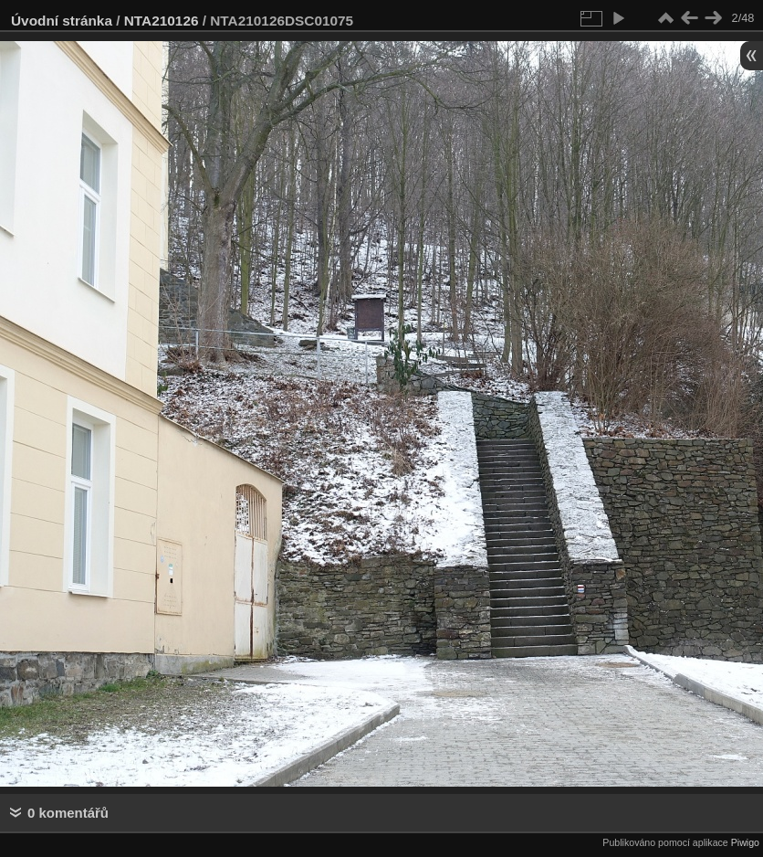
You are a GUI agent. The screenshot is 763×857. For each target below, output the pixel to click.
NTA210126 (161, 20)
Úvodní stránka (61, 20)
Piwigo (745, 842)
